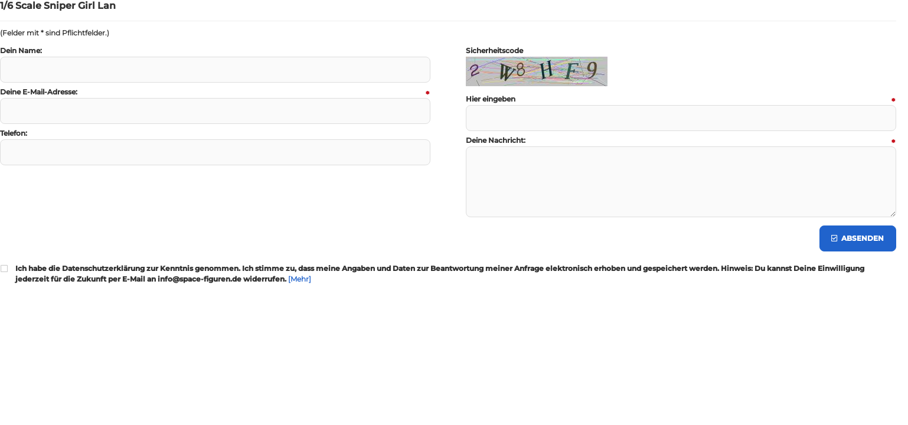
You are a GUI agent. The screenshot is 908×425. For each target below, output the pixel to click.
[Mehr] (299, 278)
